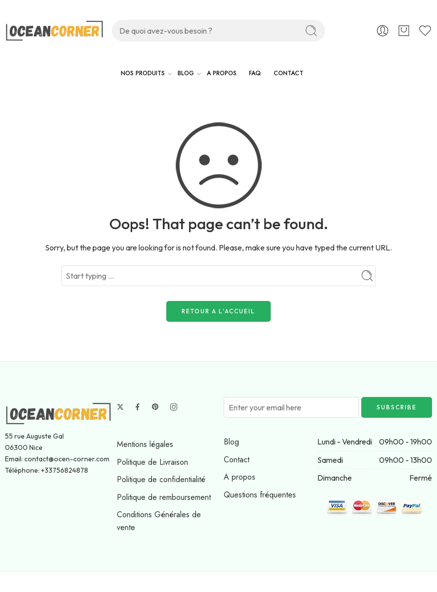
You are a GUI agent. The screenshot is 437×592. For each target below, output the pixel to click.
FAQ (255, 73)
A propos (239, 477)
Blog (231, 441)
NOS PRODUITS (143, 74)
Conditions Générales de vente (159, 521)
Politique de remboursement (164, 497)
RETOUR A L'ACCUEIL (218, 311)
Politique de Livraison (152, 462)
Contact (236, 459)
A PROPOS (222, 73)
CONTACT (288, 73)
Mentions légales (145, 444)
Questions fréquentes (260, 494)
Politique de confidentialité (161, 479)
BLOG (186, 74)
